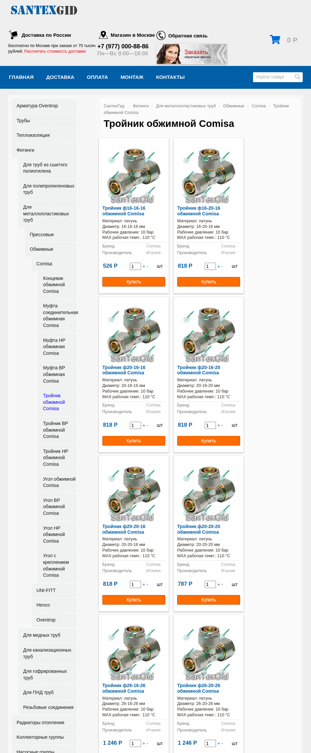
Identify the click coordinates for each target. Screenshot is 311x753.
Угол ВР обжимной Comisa (54, 507)
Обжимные (41, 249)
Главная (21, 77)
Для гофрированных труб (45, 674)
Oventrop (46, 619)
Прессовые (42, 234)
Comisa (44, 263)
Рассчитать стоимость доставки (54, 51)
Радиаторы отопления (40, 722)
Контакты (170, 77)
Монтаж (132, 77)
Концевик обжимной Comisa (54, 285)
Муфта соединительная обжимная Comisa (60, 315)
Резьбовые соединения (48, 707)
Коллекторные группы (40, 737)
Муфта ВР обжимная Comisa (54, 374)
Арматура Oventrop (37, 105)
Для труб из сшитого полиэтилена (45, 168)
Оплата (97, 77)
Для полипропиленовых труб (49, 189)
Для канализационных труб (47, 653)
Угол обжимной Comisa (59, 482)
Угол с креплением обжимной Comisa (56, 565)
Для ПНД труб (38, 692)
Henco (43, 605)
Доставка (60, 77)
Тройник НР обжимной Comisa (55, 458)
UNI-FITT (46, 590)
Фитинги (25, 150)
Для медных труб (41, 635)
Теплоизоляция (33, 135)
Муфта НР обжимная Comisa (54, 347)
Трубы (23, 120)
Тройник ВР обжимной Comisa (55, 430)
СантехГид (114, 106)
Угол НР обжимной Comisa (54, 534)
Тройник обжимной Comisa (54, 402)
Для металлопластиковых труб (46, 213)
